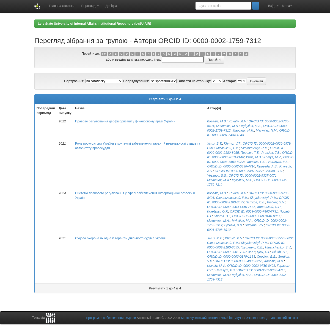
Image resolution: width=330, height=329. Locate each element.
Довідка (111, 6)
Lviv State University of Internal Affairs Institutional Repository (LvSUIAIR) (94, 23)
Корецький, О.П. (269, 207)
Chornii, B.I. (222, 216)
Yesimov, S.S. (217, 175)
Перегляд (90, 6)
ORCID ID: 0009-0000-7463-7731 (254, 211)
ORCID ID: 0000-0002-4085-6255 (238, 261)
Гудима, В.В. (233, 225)
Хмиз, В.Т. (214, 143)
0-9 (104, 53)
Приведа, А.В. (267, 166)
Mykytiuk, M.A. (251, 126)
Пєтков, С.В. (255, 202)
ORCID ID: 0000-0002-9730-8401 (251, 265)
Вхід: (272, 6)
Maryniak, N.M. (266, 130)
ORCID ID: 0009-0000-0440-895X (256, 216)
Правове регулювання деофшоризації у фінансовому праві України (125, 121)
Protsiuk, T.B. (270, 152)
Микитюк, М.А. (227, 126)
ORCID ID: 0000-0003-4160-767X (231, 207)
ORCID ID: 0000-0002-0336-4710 (231, 166)
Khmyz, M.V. (272, 157)
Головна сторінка (60, 6)
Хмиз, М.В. (254, 157)
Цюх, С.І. (263, 252)
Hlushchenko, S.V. (278, 247)
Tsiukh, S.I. (280, 252)
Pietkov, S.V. (276, 202)
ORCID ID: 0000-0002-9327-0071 (253, 175)
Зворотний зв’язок (284, 318)
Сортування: (74, 81)
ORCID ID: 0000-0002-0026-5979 (267, 143)
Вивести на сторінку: (194, 81)
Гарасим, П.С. (256, 162)
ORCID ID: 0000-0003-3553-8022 (269, 238)
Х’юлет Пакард (257, 318)
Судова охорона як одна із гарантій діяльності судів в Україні (120, 238)
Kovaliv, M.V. (237, 121)
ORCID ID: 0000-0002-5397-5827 (239, 171)
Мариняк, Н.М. (243, 130)
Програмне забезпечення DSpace (111, 318)
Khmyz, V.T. (232, 143)
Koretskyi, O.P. (217, 211)
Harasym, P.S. (278, 162)
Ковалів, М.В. (217, 121)
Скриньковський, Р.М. (223, 148)
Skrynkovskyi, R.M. (254, 148)
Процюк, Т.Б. (250, 152)
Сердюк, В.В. (266, 256)
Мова (287, 6)
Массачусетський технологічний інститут (211, 318)
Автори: (229, 81)
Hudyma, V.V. (254, 225)
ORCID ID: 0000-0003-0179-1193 (231, 256)
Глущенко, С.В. (252, 247)
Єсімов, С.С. (273, 171)
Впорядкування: (136, 81)
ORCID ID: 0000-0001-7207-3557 (231, 252)
